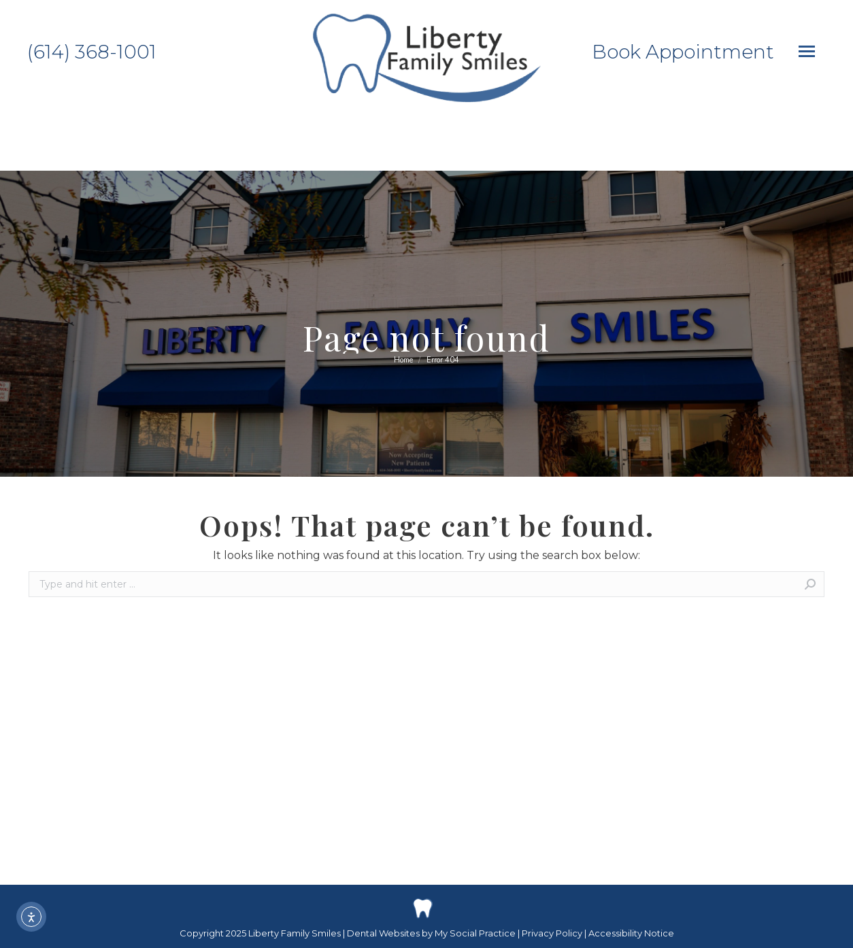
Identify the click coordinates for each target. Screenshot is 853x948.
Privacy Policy (553, 933)
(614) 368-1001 (91, 52)
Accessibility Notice (631, 933)
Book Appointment (683, 52)
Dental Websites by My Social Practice (431, 933)
